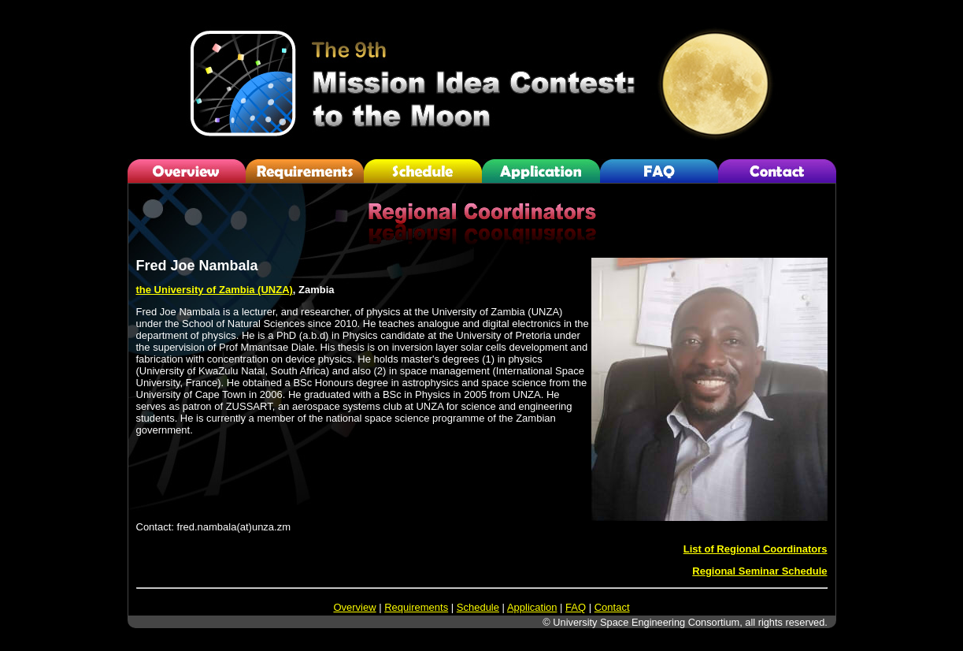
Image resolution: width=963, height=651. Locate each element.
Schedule (478, 607)
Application (532, 607)
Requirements (416, 607)
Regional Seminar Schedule (759, 571)
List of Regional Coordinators (755, 549)
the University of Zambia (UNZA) (214, 290)
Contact (612, 607)
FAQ (575, 607)
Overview (354, 607)
